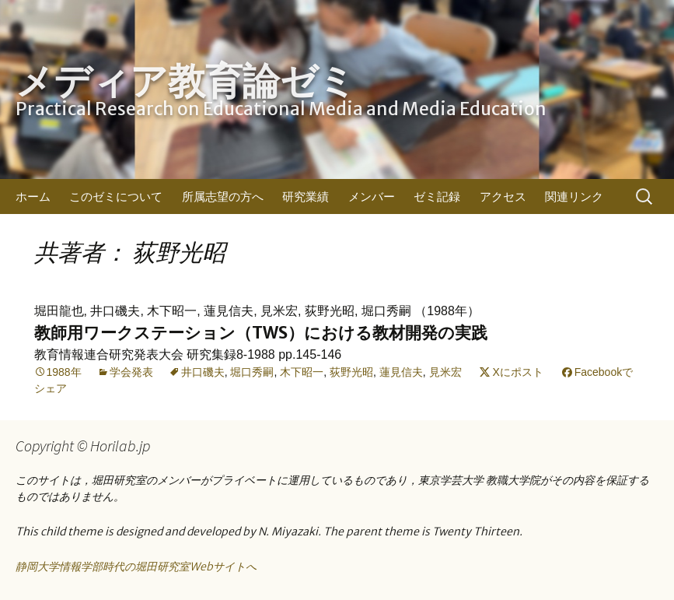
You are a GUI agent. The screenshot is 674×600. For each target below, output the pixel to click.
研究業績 (305, 196)
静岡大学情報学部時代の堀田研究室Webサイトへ (136, 567)
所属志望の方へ (223, 196)
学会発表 (131, 372)
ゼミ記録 (437, 196)
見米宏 (445, 372)
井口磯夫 (203, 372)
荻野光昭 (351, 372)
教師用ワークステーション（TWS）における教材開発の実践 (260, 332)
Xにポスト (517, 372)
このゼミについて (115, 196)
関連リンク (574, 196)
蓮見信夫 (401, 372)
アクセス (503, 196)
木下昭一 (301, 372)
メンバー (371, 196)
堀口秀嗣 (252, 372)
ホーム (33, 196)
